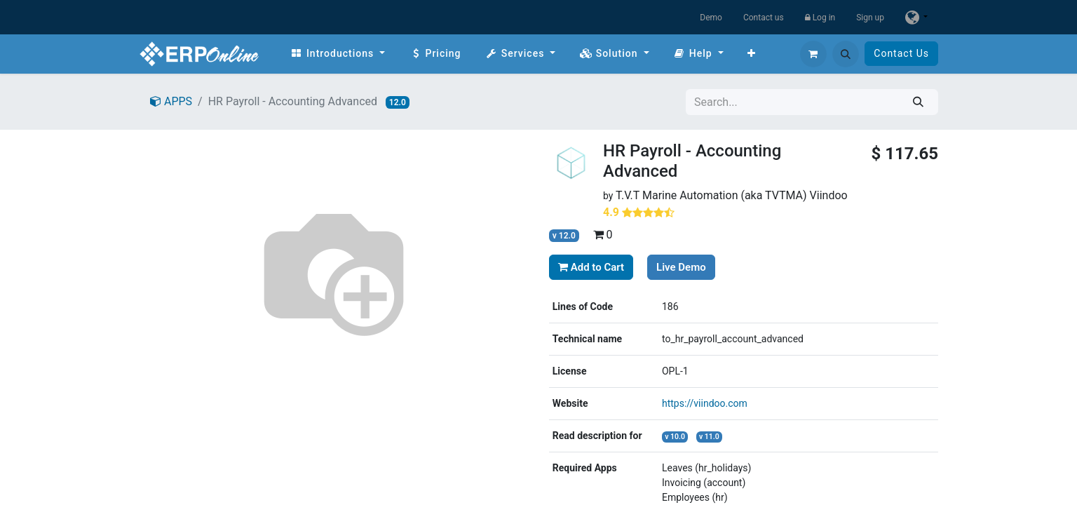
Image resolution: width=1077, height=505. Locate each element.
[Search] (918, 102)
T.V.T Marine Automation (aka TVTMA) (711, 195)
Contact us (763, 17)
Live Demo (681, 267)
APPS (171, 101)
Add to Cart (591, 267)
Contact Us (901, 53)
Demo (711, 17)
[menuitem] (337, 53)
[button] (845, 54)
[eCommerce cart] (813, 54)
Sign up (870, 17)
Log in (820, 17)
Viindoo (829, 195)
